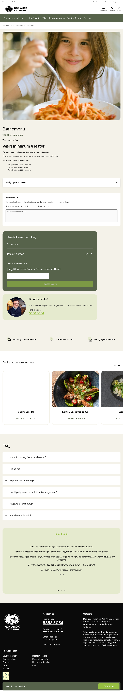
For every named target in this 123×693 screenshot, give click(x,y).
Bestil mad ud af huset (15, 18)
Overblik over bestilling (15, 686)
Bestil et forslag (74, 18)
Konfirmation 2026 (38, 18)
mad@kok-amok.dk (53, 637)
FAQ (106, 2)
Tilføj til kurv (109, 686)
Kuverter (10, 271)
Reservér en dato (57, 18)
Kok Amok (6, 25)
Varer (12, 25)
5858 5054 (37, 313)
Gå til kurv (88, 18)
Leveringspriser (115, 2)
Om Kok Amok (98, 2)
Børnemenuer (20, 25)
